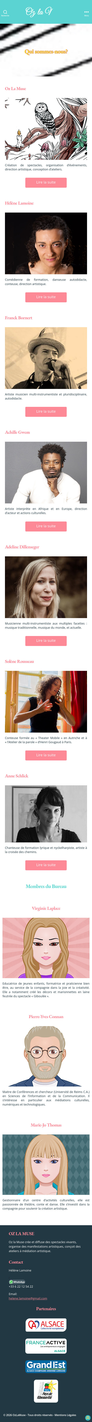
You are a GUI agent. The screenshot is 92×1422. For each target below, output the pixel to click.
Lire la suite (46, 182)
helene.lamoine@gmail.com (28, 1298)
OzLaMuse (19, 1415)
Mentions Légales (65, 1415)
